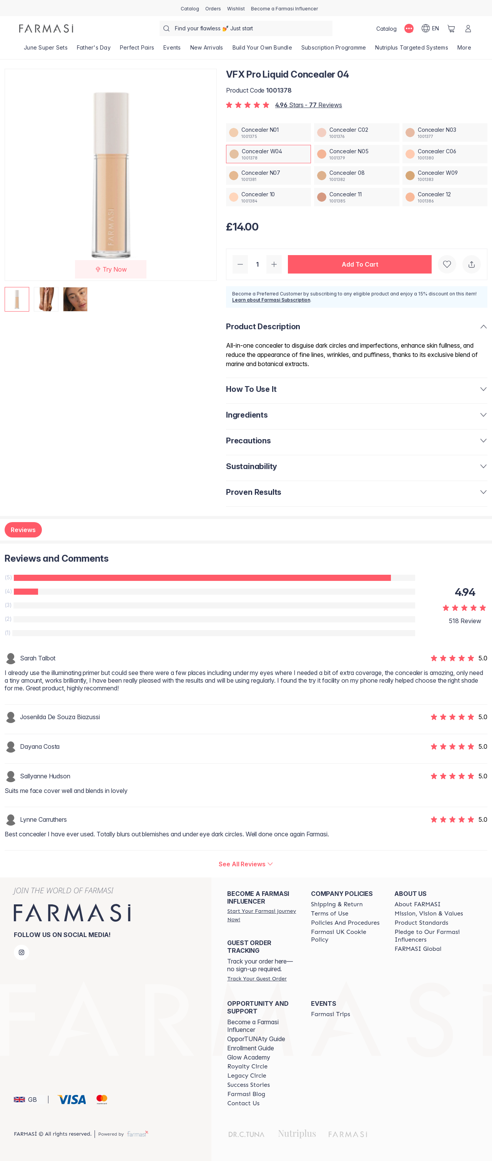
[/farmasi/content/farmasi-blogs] (246, 1094)
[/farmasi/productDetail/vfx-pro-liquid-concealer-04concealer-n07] (268, 175)
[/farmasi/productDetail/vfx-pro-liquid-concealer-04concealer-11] (356, 197)
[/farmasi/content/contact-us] (243, 1103)
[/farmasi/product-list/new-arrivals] (207, 50)
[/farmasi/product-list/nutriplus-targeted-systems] (412, 50)
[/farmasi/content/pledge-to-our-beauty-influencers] (429, 936)
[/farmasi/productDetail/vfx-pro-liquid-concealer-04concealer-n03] (444, 132)
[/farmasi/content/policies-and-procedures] (345, 923)
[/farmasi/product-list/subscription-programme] (334, 50)
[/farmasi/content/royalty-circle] (247, 1066)
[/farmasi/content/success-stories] (248, 1085)
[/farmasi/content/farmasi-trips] (330, 1014)
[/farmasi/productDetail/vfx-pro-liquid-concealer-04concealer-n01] (268, 132)
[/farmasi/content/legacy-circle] (246, 1076)
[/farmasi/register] (213, 8)
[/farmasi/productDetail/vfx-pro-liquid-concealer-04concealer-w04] (268, 154)
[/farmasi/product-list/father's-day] (93, 50)
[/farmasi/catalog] (190, 8)
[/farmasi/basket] (451, 28)
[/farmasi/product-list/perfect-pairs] (137, 50)
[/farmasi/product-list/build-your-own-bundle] (262, 50)
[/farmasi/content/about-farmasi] (417, 904)
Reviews (23, 530)
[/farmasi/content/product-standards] (421, 923)
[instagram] (21, 952)
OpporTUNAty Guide (256, 1039)
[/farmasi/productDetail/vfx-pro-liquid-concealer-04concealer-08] (356, 175)
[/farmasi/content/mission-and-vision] (428, 913)
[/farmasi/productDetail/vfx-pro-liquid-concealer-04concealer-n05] (356, 154)
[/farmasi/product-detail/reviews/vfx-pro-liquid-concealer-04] (246, 864)
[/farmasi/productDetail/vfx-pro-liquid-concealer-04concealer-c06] (444, 154)
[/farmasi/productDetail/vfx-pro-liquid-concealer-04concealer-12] (444, 197)
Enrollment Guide (250, 1048)
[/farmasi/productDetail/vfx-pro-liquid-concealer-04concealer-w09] (444, 175)
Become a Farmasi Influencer (253, 1025)
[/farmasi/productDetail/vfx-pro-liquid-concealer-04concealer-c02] (356, 132)
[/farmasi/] (46, 28)
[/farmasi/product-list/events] (172, 50)
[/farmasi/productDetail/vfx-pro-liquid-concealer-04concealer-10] (268, 197)
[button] (360, 264)
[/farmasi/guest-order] (256, 978)
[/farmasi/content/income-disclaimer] (346, 936)
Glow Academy (248, 1057)
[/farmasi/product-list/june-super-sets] (45, 50)
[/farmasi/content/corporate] (417, 949)
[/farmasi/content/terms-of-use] (329, 913)
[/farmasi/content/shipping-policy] (337, 904)
